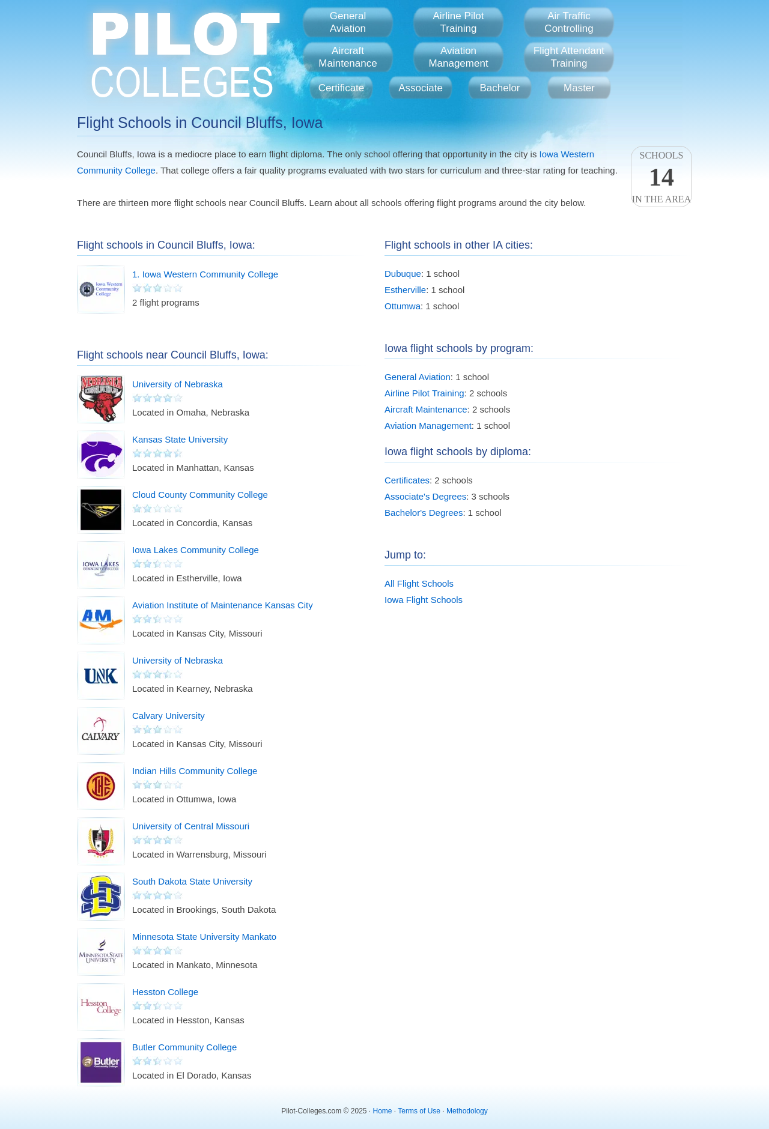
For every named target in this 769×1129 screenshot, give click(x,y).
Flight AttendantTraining (568, 57)
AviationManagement (458, 57)
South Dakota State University (192, 881)
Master (579, 88)
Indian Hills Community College (194, 771)
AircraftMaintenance (347, 57)
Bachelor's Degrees (423, 512)
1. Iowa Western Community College (205, 274)
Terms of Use (419, 1111)
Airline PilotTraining (458, 22)
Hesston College (165, 992)
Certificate (341, 88)
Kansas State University (180, 439)
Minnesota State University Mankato (204, 936)
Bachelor (499, 88)
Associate (420, 88)
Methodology (467, 1111)
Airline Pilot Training (424, 393)
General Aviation (417, 377)
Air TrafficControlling (568, 22)
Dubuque (402, 273)
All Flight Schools (419, 583)
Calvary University (168, 715)
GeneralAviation (348, 22)
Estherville (405, 290)
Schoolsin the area (661, 177)
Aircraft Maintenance (425, 409)
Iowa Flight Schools (423, 600)
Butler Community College (184, 1047)
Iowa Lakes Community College (195, 550)
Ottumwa (402, 306)
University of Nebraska (177, 384)
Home (382, 1111)
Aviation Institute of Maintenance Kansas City (222, 605)
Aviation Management (428, 425)
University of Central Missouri (190, 826)
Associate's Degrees (425, 496)
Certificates (407, 480)
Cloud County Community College (200, 494)
